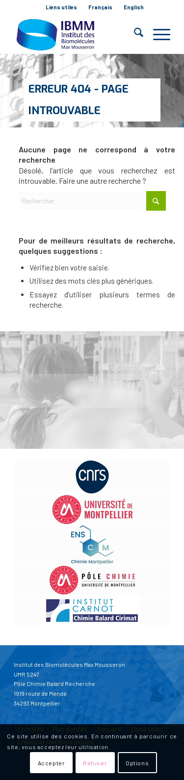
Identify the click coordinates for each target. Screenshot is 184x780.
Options (137, 762)
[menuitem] (61, 7)
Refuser (95, 762)
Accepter (51, 762)
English (134, 7)
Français (100, 7)
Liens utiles (61, 7)
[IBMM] (76, 34)
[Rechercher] (133, 34)
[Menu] (156, 34)
